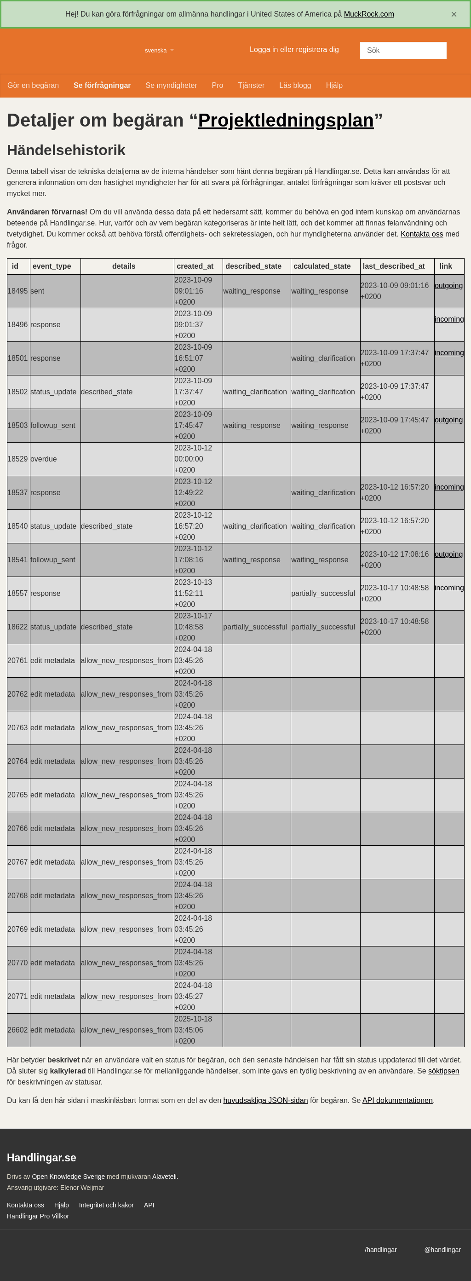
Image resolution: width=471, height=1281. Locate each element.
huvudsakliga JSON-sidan (265, 1100)
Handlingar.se (70, 51)
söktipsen (444, 1071)
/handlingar (380, 1249)
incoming (449, 319)
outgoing (449, 285)
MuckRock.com (369, 14)
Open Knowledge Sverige (68, 1176)
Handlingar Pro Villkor (38, 1216)
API (149, 1205)
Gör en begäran (33, 85)
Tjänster (251, 85)
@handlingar (442, 1249)
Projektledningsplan (286, 120)
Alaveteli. (165, 1176)
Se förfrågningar (102, 85)
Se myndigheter (171, 85)
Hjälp (334, 85)
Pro (218, 85)
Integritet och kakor (106, 1205)
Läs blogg (295, 85)
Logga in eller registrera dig (294, 49)
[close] (454, 14)
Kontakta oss (422, 234)
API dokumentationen (397, 1100)
